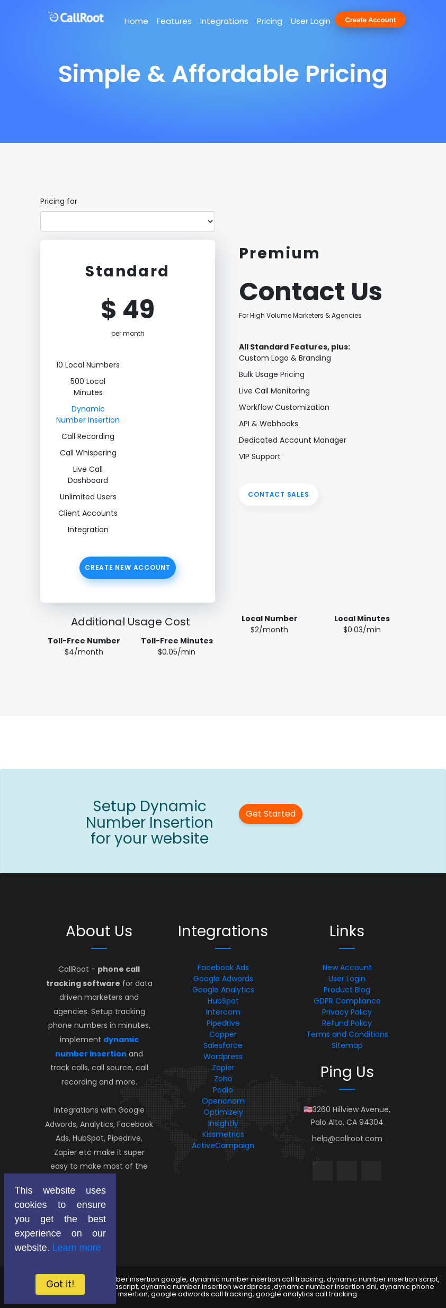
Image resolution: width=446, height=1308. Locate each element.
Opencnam (223, 1101)
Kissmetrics (223, 1134)
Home (136, 20)
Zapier (223, 1067)
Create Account (370, 20)
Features (174, 20)
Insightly (223, 1123)
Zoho (223, 1078)
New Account (347, 967)
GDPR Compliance (347, 1001)
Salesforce (223, 1045)
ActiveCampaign (223, 1145)
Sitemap (347, 1045)
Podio (223, 1090)
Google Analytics (223, 989)
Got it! (60, 1284)
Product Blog (347, 989)
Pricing (269, 20)
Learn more (76, 1247)
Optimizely (223, 1112)
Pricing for (58, 201)
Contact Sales (278, 494)
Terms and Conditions (347, 1034)
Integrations (224, 20)
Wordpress (223, 1056)
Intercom (223, 1012)
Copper (223, 1034)
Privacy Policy (347, 1012)
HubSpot (223, 1001)
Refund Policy (347, 1023)
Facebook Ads (223, 967)
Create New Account (128, 567)
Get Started (271, 814)
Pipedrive (223, 1023)
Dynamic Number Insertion (88, 414)
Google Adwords (223, 978)
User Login (311, 20)
